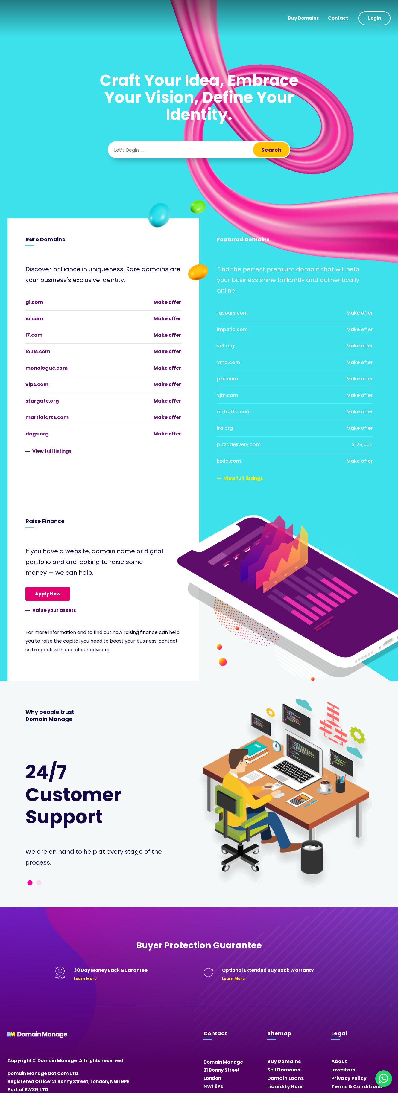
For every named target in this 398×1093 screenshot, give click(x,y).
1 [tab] (30, 883)
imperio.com (232, 329)
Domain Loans (285, 1078)
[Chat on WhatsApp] (383, 1078)
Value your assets (54, 610)
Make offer (167, 302)
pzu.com (227, 378)
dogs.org (37, 433)
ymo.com (228, 362)
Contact (338, 18)
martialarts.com (47, 417)
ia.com (34, 318)
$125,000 (362, 444)
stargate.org (42, 400)
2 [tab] (39, 883)
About (339, 1061)
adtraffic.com (234, 411)
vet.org (225, 345)
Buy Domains (303, 18)
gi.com (34, 302)
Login (374, 18)
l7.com (33, 335)
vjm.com (227, 395)
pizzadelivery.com (239, 444)
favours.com (232, 313)
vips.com (36, 384)
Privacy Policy (349, 1078)
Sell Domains (283, 1069)
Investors (343, 1069)
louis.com (37, 351)
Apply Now (47, 594)
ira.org (225, 428)
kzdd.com (229, 461)
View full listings (52, 451)
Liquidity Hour (285, 1086)
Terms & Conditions (356, 1086)
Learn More (85, 978)
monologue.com (46, 368)
